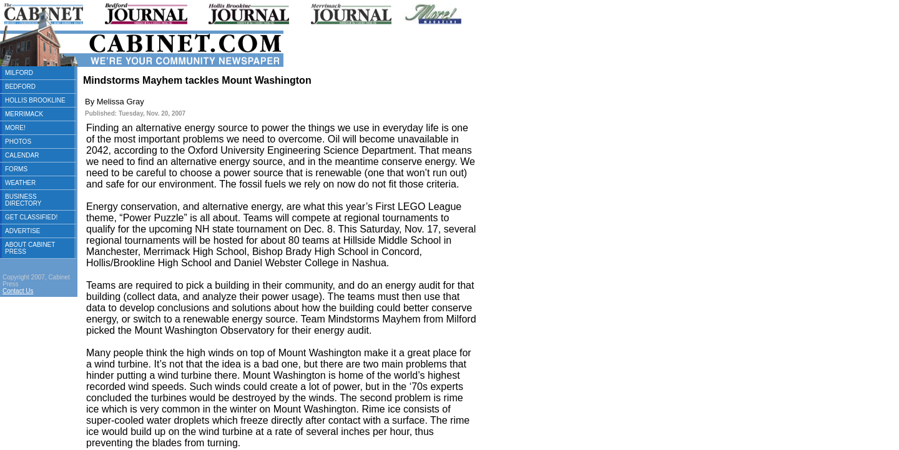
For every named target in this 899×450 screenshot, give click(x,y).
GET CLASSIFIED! (31, 217)
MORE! (15, 127)
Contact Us (17, 291)
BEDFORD (20, 86)
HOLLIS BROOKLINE (35, 100)
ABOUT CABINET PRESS (30, 248)
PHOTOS (18, 141)
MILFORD (19, 72)
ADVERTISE (23, 231)
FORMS (16, 169)
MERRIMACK (24, 114)
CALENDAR (22, 155)
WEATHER (20, 182)
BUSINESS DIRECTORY (23, 200)
